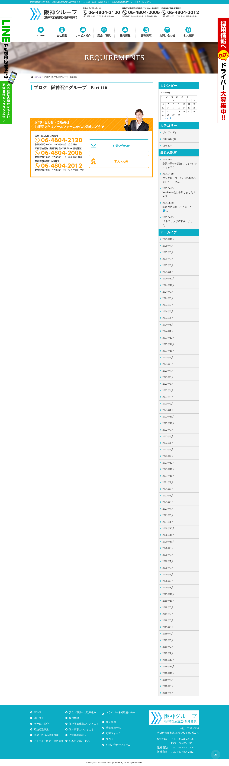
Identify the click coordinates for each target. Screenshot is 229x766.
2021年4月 (168, 509)
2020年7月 (168, 561)
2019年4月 (168, 633)
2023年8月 (168, 364)
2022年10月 (169, 423)
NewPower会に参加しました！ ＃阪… (180, 192)
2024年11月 (169, 285)
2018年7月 (168, 679)
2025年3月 (168, 265)
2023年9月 (168, 357)
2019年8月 (168, 607)
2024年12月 (169, 278)
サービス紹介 (83, 35)
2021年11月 (169, 469)
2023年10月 (169, 351)
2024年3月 (168, 324)
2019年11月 (169, 594)
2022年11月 (169, 416)
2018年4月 (168, 693)
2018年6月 (168, 686)
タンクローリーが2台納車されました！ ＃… (180, 177)
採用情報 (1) (169, 139)
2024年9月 (168, 292)
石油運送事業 (41, 729)
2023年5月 (168, 383)
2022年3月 (168, 449)
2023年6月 (168, 377)
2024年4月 (168, 318)
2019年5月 (168, 627)
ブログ (109, 735)
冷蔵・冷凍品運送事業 (46, 735)
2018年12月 (169, 660)
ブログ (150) (169, 132)
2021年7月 (168, 489)
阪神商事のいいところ (81, 729)
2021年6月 (168, 495)
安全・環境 (104, 35)
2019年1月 (168, 653)
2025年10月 (169, 239)
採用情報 (125, 35)
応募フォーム (113, 729)
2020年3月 (168, 574)
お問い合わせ (167, 35)
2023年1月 (168, 410)
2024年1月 (168, 331)
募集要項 (146, 35)
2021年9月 (168, 482)
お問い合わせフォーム (118, 740)
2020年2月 (168, 581)
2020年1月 (168, 587)
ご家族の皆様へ (77, 735)
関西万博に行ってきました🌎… (180, 206)
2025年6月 (168, 252)
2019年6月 (168, 620)
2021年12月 (169, 462)
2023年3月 (168, 397)
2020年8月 (168, 555)
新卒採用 (111, 718)
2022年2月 (168, 456)
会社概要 (62, 35)
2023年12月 (169, 338)
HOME (41, 35)
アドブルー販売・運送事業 (48, 740)
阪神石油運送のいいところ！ (85, 723)
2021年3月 (168, 515)
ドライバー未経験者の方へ (120, 712)
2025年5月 (168, 259)
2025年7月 (168, 245)
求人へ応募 (121, 161)
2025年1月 (168, 272)
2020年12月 (169, 528)
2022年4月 (168, 443)
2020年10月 (169, 541)
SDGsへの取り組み (79, 740)
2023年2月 (168, 403)
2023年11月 (169, 344)
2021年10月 (169, 476)
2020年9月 (168, 548)
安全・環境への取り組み (82, 712)
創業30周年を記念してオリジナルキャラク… (180, 163)
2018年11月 (169, 666)
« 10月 (168, 118)
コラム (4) (168, 145)
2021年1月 (168, 522)
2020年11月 (169, 535)
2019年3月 (168, 640)
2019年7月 (168, 614)
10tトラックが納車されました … (180, 221)
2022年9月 (168, 430)
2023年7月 (168, 370)
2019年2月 (168, 647)
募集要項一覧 (113, 723)
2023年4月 (168, 390)
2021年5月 (168, 502)
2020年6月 (168, 568)
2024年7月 (168, 305)
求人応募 (188, 35)
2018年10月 (169, 673)
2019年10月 (169, 600)
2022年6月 (168, 436)
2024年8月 (168, 298)
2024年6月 (168, 311)
